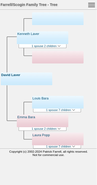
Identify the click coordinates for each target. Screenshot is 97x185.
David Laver (10, 75)
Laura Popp (41, 135)
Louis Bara (41, 98)
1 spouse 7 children (60, 110)
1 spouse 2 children (46, 46)
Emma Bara (26, 117)
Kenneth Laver (28, 34)
